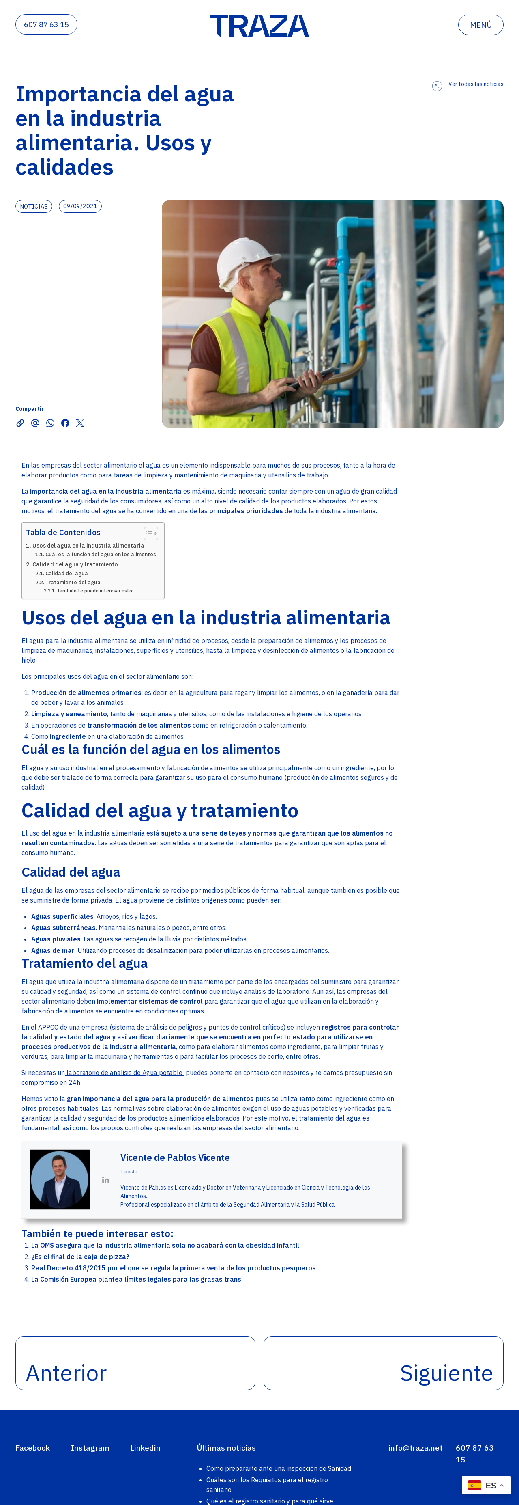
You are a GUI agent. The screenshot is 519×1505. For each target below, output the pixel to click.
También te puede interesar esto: (95, 590)
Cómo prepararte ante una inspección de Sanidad (278, 1468)
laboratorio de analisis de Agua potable (124, 1073)
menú (481, 25)
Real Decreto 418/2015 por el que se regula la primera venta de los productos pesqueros (173, 1268)
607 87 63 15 (46, 24)
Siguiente (446, 1372)
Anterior (66, 1372)
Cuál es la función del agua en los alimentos (100, 554)
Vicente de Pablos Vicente (175, 1157)
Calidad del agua (66, 573)
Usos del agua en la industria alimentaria (88, 545)
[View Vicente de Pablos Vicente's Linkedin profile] (105, 1180)
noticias (34, 206)
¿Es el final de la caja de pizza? (80, 1256)
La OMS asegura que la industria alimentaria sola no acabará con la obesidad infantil (165, 1245)
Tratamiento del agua (73, 582)
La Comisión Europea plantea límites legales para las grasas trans (136, 1279)
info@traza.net (415, 1447)
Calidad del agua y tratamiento (75, 564)
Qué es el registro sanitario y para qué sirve (269, 1501)
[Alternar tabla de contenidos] (147, 533)
